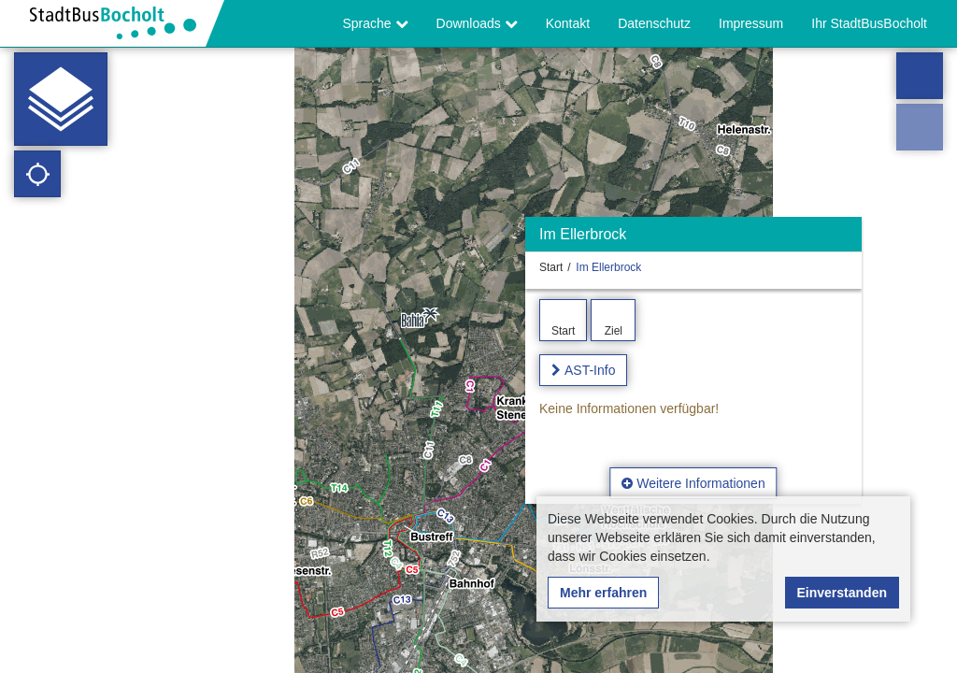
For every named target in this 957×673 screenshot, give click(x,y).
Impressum (751, 23)
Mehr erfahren (603, 592)
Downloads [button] (477, 23)
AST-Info (589, 370)
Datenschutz (654, 23)
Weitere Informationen (692, 483)
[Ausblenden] (845, 239)
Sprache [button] (375, 23)
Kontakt (568, 23)
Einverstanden (842, 592)
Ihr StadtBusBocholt (869, 23)
